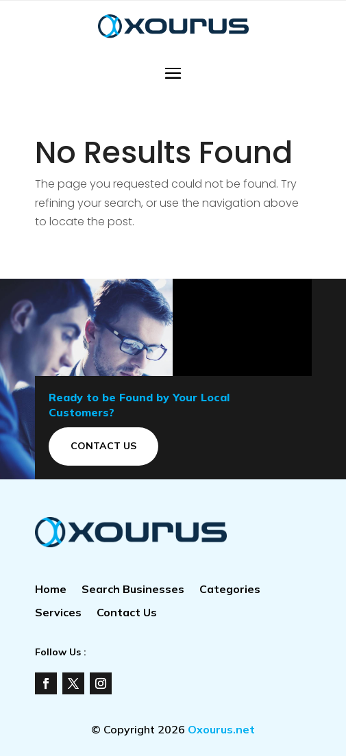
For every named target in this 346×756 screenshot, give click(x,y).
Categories (229, 590)
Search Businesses (133, 590)
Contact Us (103, 446)
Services (58, 613)
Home (50, 590)
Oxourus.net (221, 729)
